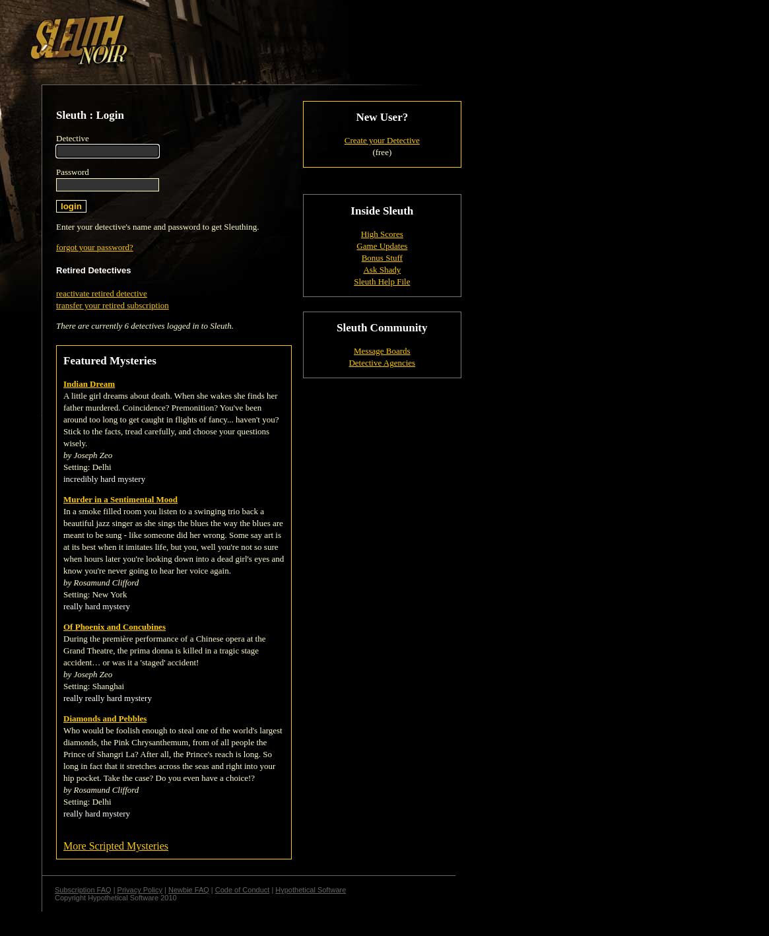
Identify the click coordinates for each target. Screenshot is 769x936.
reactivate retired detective (101, 293)
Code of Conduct (242, 890)
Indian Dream (89, 384)
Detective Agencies (382, 363)
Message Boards (382, 351)
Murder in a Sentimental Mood (120, 499)
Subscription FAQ (83, 890)
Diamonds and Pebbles (105, 718)
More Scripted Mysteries (115, 846)
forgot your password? (94, 247)
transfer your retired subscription (112, 305)
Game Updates (381, 246)
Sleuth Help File (382, 281)
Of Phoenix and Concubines (114, 627)
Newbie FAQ (188, 890)
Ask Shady (382, 270)
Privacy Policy (139, 890)
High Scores (382, 234)
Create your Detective (382, 140)
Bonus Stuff (382, 258)
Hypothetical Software (310, 890)
